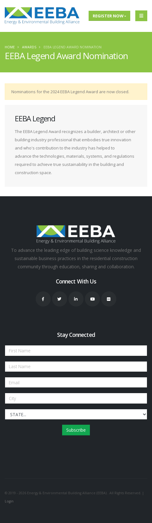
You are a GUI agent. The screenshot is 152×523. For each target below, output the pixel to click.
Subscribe (76, 430)
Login (9, 501)
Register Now (108, 16)
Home (10, 47)
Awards (29, 47)
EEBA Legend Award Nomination (73, 47)
